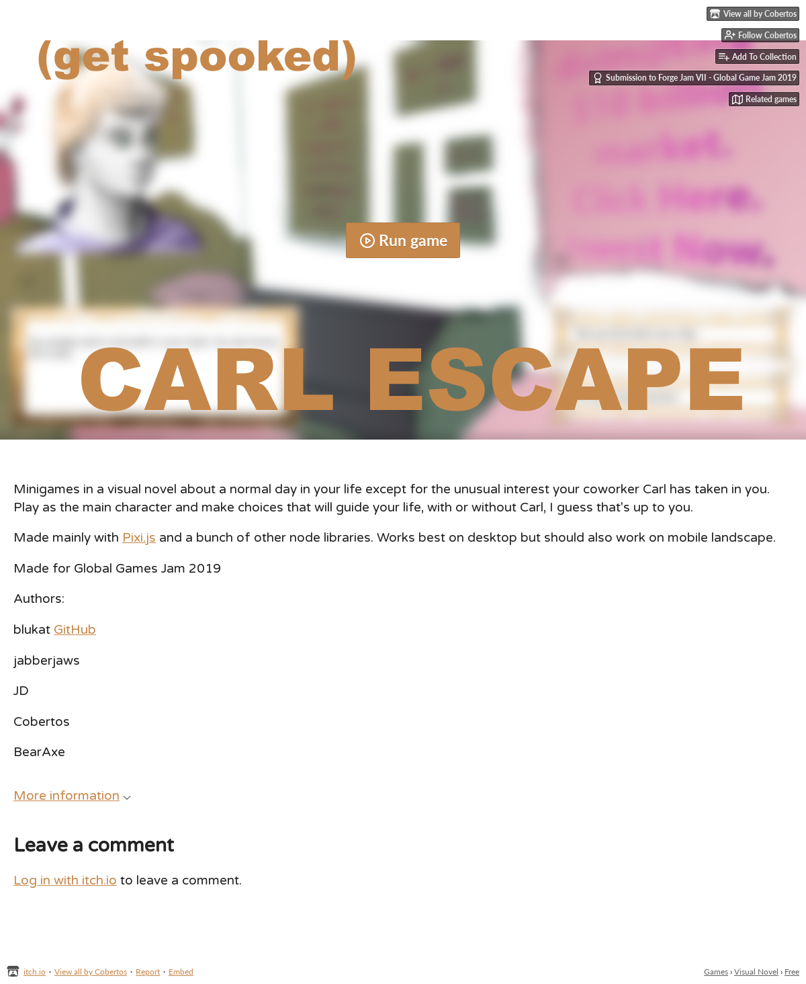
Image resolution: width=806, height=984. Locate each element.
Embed (181, 972)
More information (72, 795)
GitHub (75, 629)
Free (792, 972)
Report (148, 972)
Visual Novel (756, 972)
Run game (403, 240)
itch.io (35, 972)
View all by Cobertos (90, 972)
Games (716, 972)
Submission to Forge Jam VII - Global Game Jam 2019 (694, 78)
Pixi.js (139, 537)
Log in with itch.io (65, 880)
